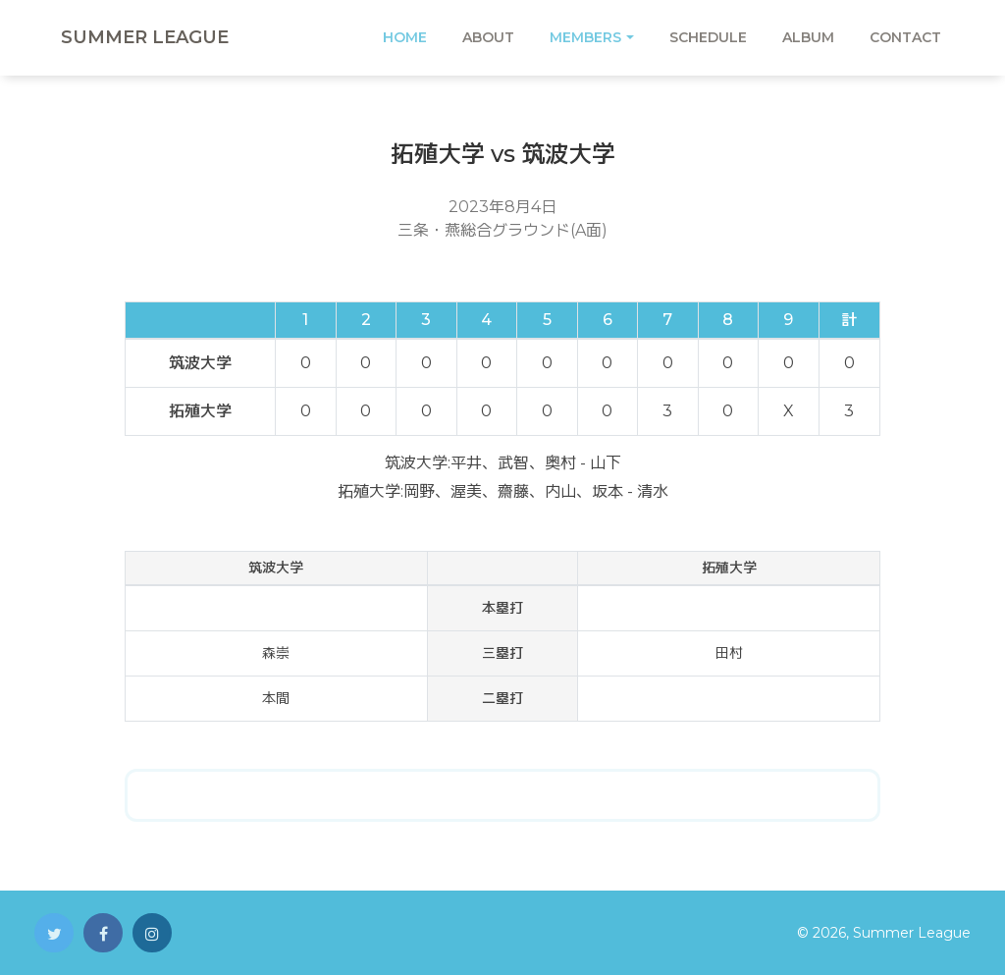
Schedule (708, 37)
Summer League (145, 37)
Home (405, 37)
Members (585, 37)
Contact (905, 37)
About (488, 37)
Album (808, 37)
